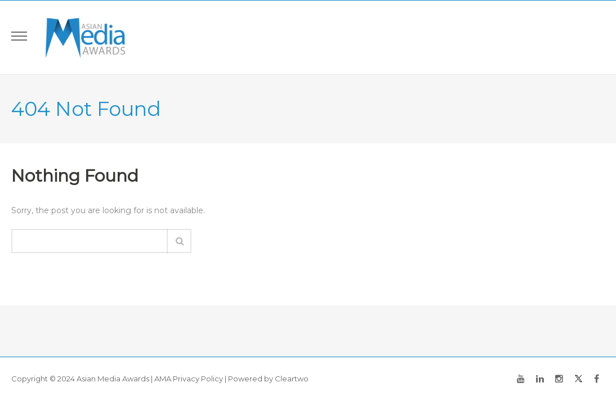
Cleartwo (292, 378)
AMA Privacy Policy (188, 378)
